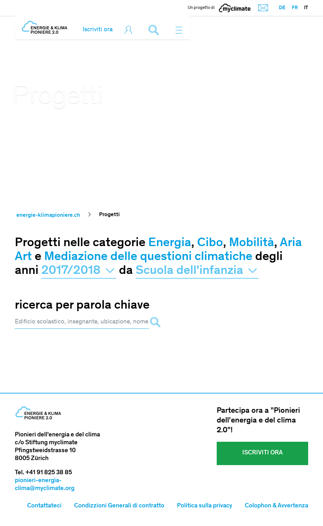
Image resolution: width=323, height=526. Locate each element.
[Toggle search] (155, 30)
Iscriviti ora (98, 30)
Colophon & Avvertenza (276, 506)
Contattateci (44, 506)
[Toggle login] (130, 30)
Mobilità (251, 243)
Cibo (210, 243)
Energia (169, 243)
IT (306, 7)
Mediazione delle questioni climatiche (148, 257)
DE (282, 7)
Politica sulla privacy (204, 506)
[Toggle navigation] (179, 30)
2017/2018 (78, 271)
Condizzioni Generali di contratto (119, 506)
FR (295, 7)
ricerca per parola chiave (82, 305)
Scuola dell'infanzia (197, 271)
